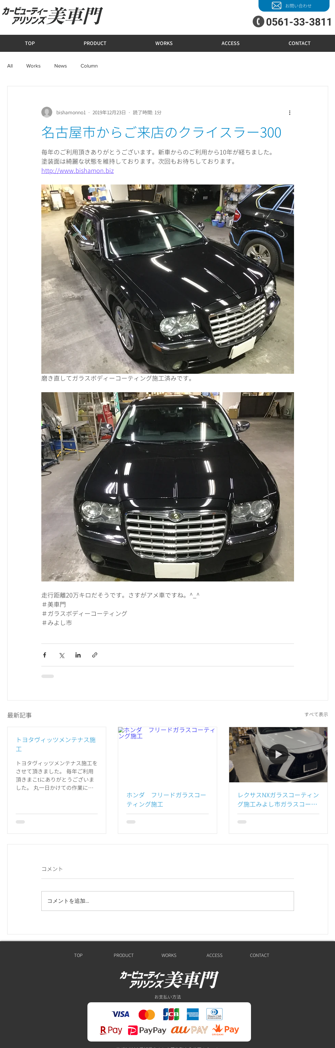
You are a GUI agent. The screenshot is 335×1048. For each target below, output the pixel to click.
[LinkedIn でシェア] (78, 655)
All (10, 66)
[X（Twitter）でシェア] (61, 655)
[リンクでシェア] (95, 655)
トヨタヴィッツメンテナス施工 (56, 744)
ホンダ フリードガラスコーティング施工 (166, 800)
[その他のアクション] (290, 112)
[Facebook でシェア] (44, 655)
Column (89, 66)
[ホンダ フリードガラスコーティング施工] (167, 754)
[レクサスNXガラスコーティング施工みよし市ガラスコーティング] (278, 754)
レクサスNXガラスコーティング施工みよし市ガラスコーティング (278, 800)
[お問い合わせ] (294, 6)
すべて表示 (316, 714)
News (60, 66)
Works (33, 66)
